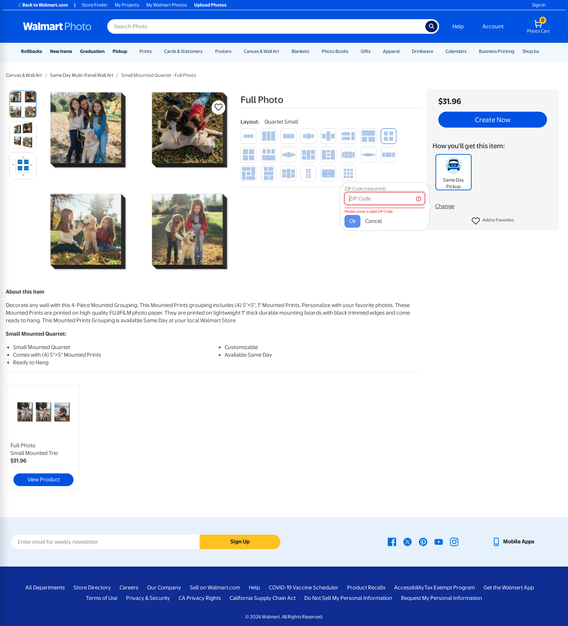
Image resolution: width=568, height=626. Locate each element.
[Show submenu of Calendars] (470, 51)
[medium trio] (288, 136)
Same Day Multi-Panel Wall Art (81, 75)
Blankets (300, 51)
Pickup (120, 51)
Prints (145, 51)
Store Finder (95, 5)
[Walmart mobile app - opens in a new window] (513, 541)
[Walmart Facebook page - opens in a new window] (392, 541)
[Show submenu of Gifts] (374, 51)
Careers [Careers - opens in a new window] (129, 587)
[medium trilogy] (308, 136)
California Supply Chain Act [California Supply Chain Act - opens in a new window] (263, 598)
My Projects (127, 5)
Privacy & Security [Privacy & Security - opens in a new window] (148, 598)
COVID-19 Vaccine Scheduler (303, 587)
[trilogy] (328, 136)
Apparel (391, 51)
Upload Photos (210, 5)
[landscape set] (268, 173)
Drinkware (422, 51)
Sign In (539, 5)
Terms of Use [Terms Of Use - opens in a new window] (101, 598)
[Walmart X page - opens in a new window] (407, 541)
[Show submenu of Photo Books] (352, 51)
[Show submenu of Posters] (235, 51)
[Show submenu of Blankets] (312, 51)
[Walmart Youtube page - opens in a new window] (438, 541)
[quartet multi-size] (268, 154)
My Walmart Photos (166, 5)
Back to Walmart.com (42, 5)
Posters (223, 51)
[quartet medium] (248, 154)
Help (458, 26)
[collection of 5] (328, 154)
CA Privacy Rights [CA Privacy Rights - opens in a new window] (200, 598)
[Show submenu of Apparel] (403, 51)
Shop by (530, 51)
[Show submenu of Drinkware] (436, 51)
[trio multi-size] (368, 136)
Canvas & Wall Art (261, 51)
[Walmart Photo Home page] (57, 26)
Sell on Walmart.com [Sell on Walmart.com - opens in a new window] (215, 587)
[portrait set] (308, 154)
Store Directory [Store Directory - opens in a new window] (92, 587)
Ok (352, 221)
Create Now (492, 120)
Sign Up (240, 541)
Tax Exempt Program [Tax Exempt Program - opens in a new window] (449, 587)
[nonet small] (348, 173)
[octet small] (308, 173)
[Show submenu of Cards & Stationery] (206, 51)
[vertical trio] (268, 136)
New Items (61, 51)
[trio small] (248, 136)
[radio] (23, 104)
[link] (43, 437)
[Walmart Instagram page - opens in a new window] (454, 541)
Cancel (373, 221)
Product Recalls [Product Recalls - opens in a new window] (366, 587)
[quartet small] (388, 136)
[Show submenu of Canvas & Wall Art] (282, 51)
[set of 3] (348, 136)
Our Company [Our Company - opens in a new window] (164, 587)
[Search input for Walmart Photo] (266, 26)
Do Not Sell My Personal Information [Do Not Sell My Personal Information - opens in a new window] (348, 598)
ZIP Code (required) (364, 188)
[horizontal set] (388, 154)
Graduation (92, 51)
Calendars (456, 51)
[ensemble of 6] (368, 154)
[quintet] (288, 173)
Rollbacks (31, 51)
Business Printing (496, 51)
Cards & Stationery (183, 51)
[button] (492, 221)
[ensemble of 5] (288, 154)
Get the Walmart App (509, 587)
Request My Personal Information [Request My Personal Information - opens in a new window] (441, 598)
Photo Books (335, 51)
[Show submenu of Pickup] (130, 51)
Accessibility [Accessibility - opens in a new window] (409, 587)
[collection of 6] (348, 154)
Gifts (366, 51)
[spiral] (248, 173)
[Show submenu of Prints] (155, 51)
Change (444, 206)
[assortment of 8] (328, 173)
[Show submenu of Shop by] (542, 51)
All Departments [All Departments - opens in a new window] (45, 587)
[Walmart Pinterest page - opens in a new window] (423, 541)
